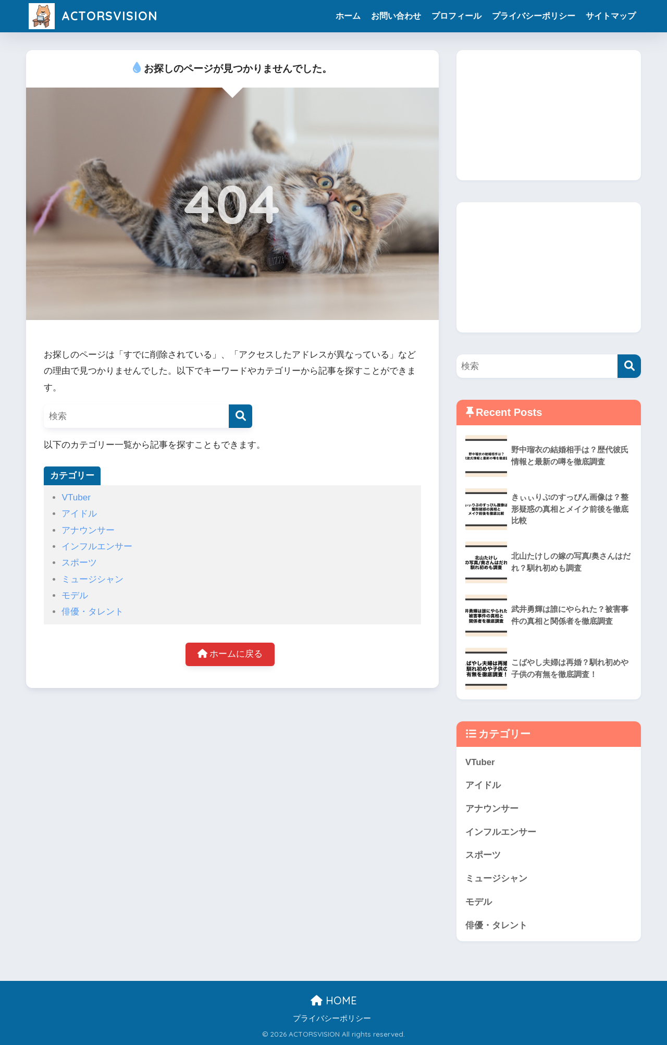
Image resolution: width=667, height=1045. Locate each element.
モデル (74, 595)
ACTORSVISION (93, 15)
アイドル (79, 514)
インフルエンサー (96, 546)
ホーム (348, 15)
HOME (334, 1000)
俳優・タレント (92, 612)
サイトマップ (611, 15)
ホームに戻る (230, 654)
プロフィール (456, 15)
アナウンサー (88, 530)
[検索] (240, 416)
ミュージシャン (92, 579)
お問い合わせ (396, 15)
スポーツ (79, 563)
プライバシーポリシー (533, 15)
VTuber (75, 497)
